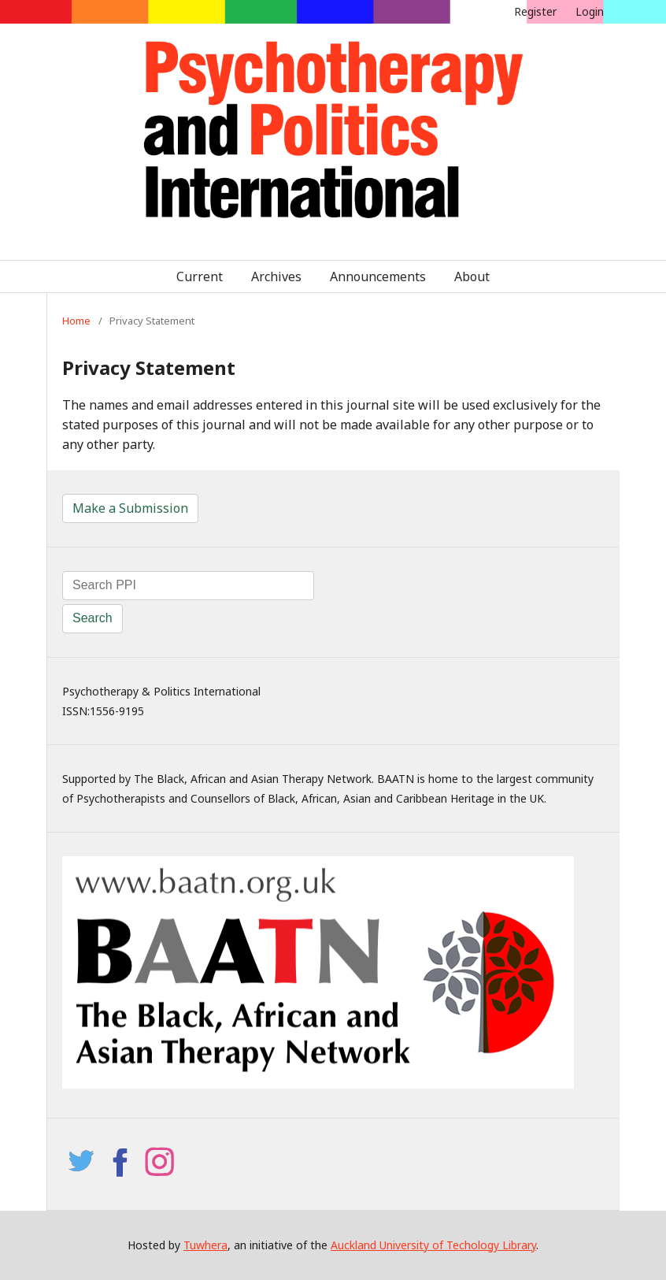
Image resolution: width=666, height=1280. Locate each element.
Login (589, 11)
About (472, 276)
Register (535, 11)
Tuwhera (205, 1244)
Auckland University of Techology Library (433, 1244)
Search (92, 618)
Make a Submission (130, 508)
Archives (276, 276)
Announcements (378, 276)
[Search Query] (188, 585)
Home (76, 321)
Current (199, 276)
